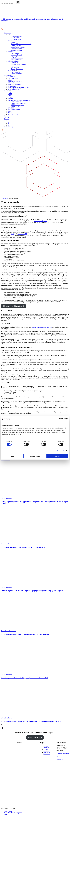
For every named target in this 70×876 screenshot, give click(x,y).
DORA (9, 80)
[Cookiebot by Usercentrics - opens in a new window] (60, 419)
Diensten (46, 746)
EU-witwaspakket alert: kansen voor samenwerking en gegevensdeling (25, 634)
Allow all (57, 456)
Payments (10, 51)
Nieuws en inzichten (46, 750)
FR (8, 125)
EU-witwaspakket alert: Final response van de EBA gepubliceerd (23, 547)
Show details (61, 451)
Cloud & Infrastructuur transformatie (21, 44)
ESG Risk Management (17, 105)
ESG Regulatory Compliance (19, 103)
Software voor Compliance (18, 64)
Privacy (10, 112)
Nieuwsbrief (59, 759)
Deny (12, 456)
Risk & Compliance (13, 61)
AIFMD (10, 92)
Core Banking (15, 53)
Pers (57, 756)
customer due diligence (40, 221)
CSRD (9, 95)
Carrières (6, 119)
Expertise (6, 91)
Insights (6, 116)
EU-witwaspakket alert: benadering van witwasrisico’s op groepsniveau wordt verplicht (31, 721)
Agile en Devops (15, 72)
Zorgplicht (10, 98)
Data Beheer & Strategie (18, 47)
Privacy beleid (8, 811)
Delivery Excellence (16, 73)
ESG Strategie (15, 106)
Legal (12, 66)
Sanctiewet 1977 (22, 234)
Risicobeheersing (16, 67)
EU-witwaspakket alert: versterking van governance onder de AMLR (24, 678)
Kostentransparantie (13, 78)
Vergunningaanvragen (14, 109)
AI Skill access (15, 37)
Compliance (14, 62)
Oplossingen (7, 75)
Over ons (6, 117)
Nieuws (3, 631)
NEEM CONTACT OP (35, 737)
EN (8, 122)
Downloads (47, 754)
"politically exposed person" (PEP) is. (41, 327)
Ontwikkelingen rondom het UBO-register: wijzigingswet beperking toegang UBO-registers (32, 591)
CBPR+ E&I (11, 76)
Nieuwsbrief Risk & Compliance (13, 812)
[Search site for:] (8, 3)
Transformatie (11, 70)
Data (9, 41)
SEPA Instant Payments (14, 84)
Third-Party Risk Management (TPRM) (18, 87)
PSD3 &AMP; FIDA (13, 114)
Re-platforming (12, 86)
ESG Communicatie (16, 101)
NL (5, 120)
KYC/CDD (11, 108)
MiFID (9, 111)
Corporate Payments (16, 55)
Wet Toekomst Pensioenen (15, 81)
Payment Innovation (16, 59)
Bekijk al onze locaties (62, 753)
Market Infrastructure (17, 58)
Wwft (12, 234)
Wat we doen (7, 33)
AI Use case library (16, 36)
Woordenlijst (4, 198)
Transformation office (14, 89)
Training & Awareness (17, 50)
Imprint (6, 814)
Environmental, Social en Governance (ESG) (20, 100)
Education (14, 56)
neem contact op (8, 126)
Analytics (13, 42)
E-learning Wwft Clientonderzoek (13, 306)
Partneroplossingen (16, 48)
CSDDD (10, 94)
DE (8, 123)
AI (8, 34)
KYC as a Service (12, 83)
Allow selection (35, 456)
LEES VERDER (7, 460)
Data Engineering (16, 45)
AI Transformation (16, 39)
